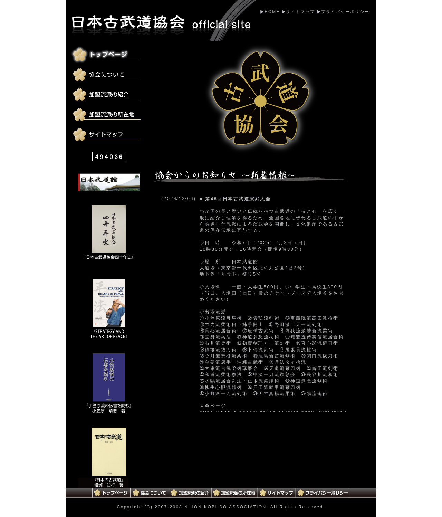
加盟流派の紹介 (108, 95)
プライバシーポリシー (345, 11)
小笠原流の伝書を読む (109, 383)
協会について (108, 75)
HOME (272, 11)
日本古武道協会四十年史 (109, 235)
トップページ (108, 55)
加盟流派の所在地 (108, 115)
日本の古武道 (109, 458)
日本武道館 (109, 182)
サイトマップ (300, 11)
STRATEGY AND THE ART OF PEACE (109, 309)
